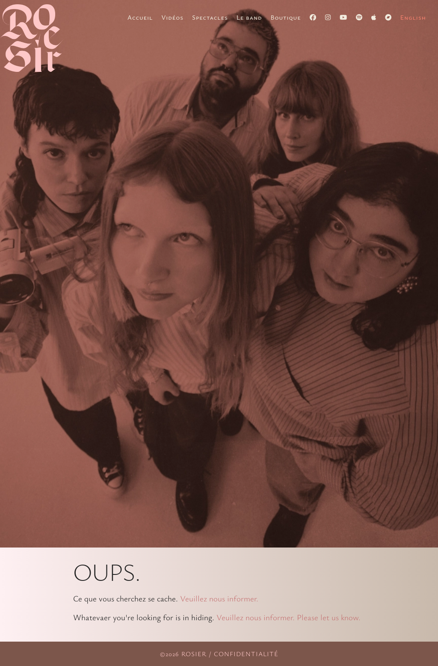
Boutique (286, 17)
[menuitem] (413, 17)
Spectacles (210, 17)
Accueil (140, 17)
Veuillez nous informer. (219, 598)
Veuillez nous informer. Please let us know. (288, 617)
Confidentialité (246, 653)
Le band (249, 17)
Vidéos (172, 17)
